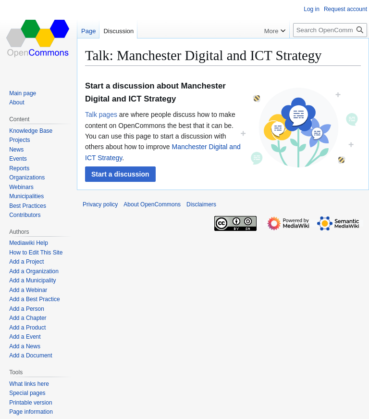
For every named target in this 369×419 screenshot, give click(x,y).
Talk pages (101, 114)
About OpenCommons (152, 204)
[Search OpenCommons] (330, 30)
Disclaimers (201, 204)
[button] (120, 174)
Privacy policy (100, 204)
